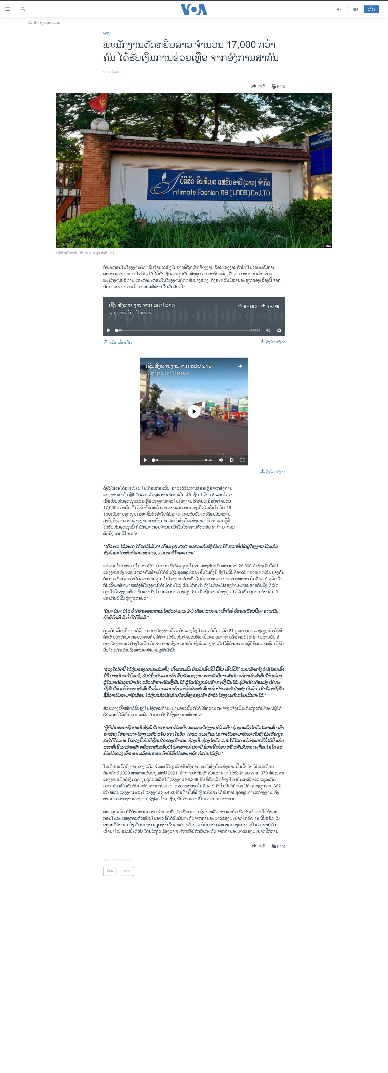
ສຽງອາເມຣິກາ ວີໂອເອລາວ (133, 313)
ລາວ (107, 33)
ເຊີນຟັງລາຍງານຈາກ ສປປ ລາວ (142, 305)
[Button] (258, 86)
